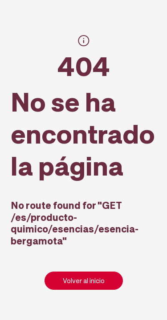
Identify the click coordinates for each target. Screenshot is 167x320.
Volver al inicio (84, 280)
